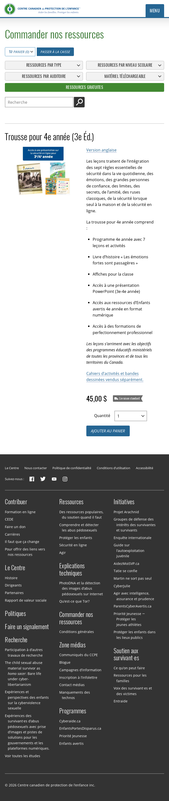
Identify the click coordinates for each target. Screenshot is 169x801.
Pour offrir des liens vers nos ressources (25, 552)
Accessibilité (144, 468)
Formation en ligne (20, 511)
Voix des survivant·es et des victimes (133, 691)
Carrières (12, 534)
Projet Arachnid (126, 511)
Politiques (15, 613)
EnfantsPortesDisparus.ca (80, 728)
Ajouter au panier (108, 431)
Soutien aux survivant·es (126, 654)
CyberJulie (122, 585)
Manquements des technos (74, 695)
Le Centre (12, 468)
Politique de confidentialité (71, 468)
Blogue (64, 662)
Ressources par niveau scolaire (125, 65)
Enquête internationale (132, 537)
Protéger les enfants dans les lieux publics (135, 635)
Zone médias (72, 645)
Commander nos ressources (76, 618)
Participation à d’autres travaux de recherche (24, 652)
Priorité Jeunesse (73, 736)
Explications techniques (72, 569)
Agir (62, 552)
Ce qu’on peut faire (129, 667)
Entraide (121, 701)
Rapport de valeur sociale (26, 600)
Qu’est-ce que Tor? (74, 601)
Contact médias (72, 684)
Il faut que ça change (22, 541)
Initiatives (124, 502)
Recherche (16, 640)
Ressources (71, 502)
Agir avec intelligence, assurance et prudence (134, 596)
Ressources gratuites (84, 87)
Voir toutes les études (22, 755)
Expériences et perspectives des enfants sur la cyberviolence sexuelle (27, 699)
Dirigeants (13, 585)
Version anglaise (101, 150)
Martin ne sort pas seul (133, 578)
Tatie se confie (125, 570)
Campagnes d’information (80, 670)
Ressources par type (44, 65)
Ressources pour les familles (130, 678)
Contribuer (16, 502)
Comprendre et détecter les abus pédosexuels (79, 527)
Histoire (11, 577)
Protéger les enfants (75, 537)
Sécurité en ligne (73, 545)
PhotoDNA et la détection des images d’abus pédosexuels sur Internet (81, 588)
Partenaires (14, 592)
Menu (155, 11)
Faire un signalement (27, 627)
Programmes (72, 711)
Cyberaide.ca (69, 720)
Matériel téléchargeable (125, 76)
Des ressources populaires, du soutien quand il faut (81, 514)
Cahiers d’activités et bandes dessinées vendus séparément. (114, 376)
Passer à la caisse (55, 51)
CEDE (9, 519)
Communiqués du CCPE (78, 654)
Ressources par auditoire (44, 76)
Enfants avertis (71, 743)
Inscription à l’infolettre (78, 677)
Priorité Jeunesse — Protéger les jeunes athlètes (129, 619)
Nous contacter (35, 468)
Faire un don (15, 526)
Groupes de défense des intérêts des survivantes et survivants (135, 524)
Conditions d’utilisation (113, 468)
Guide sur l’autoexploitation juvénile (129, 550)
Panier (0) (19, 51)
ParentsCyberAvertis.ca (132, 606)
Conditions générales (76, 631)
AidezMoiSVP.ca (126, 563)
